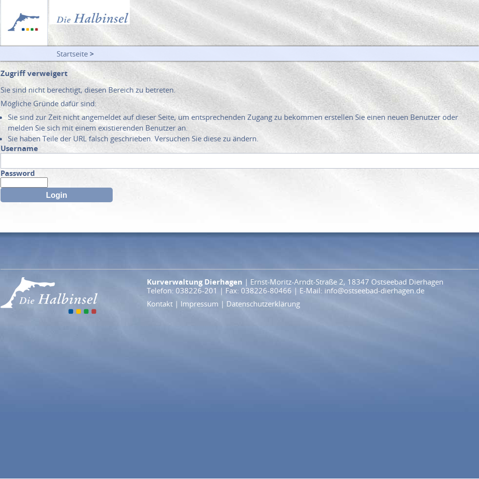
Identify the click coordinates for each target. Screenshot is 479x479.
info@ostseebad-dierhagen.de (374, 290)
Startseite (72, 53)
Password (17, 173)
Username (19, 148)
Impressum (199, 303)
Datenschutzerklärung (263, 303)
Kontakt (160, 303)
